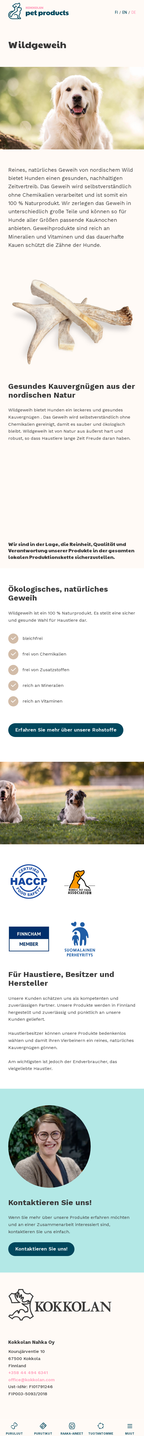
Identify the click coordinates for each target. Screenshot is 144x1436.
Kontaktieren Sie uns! (41, 1249)
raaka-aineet (72, 1428)
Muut (129, 1428)
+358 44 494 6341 (28, 1372)
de (133, 12)
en (124, 12)
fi (116, 12)
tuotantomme (100, 1428)
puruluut (14, 1428)
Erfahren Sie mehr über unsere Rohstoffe (66, 730)
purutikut (43, 1428)
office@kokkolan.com (31, 1379)
